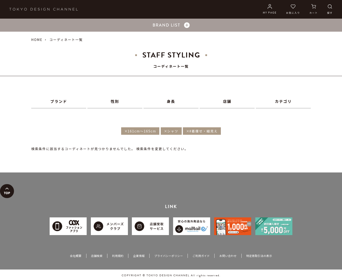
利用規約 (117, 256)
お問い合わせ (227, 256)
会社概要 (75, 256)
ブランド (58, 101)
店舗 (227, 101)
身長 (171, 101)
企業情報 (138, 256)
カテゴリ (283, 101)
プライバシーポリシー (168, 256)
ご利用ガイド (201, 256)
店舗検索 (97, 256)
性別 (115, 101)
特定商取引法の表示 (259, 256)
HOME (36, 39)
